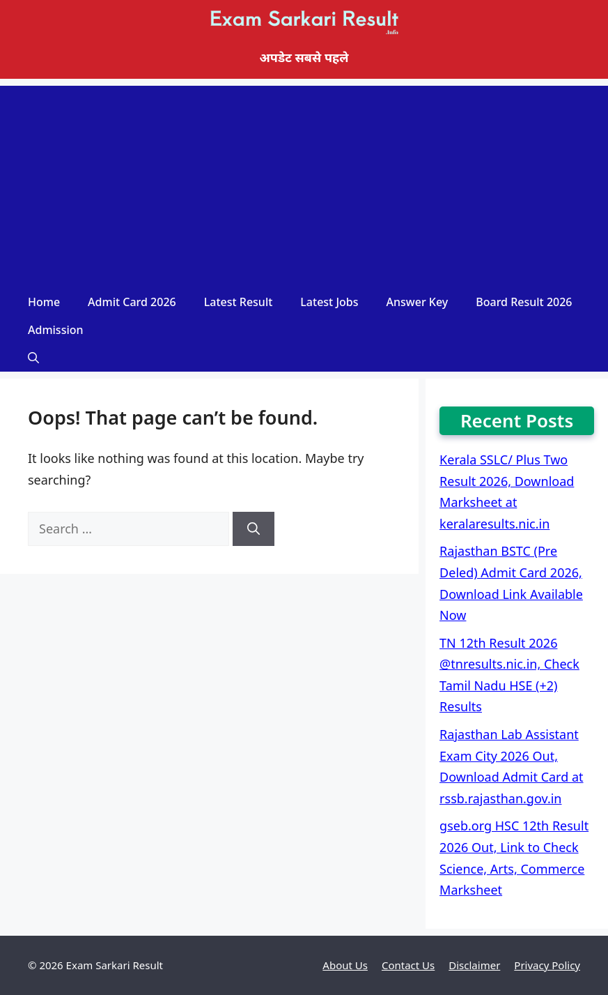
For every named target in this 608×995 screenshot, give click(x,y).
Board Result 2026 (524, 302)
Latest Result (238, 302)
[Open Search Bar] (33, 358)
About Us (345, 965)
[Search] (253, 529)
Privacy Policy (547, 965)
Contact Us (408, 965)
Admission (56, 329)
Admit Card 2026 (132, 302)
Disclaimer (474, 965)
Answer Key (418, 302)
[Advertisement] (304, 183)
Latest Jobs (329, 302)
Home (44, 302)
